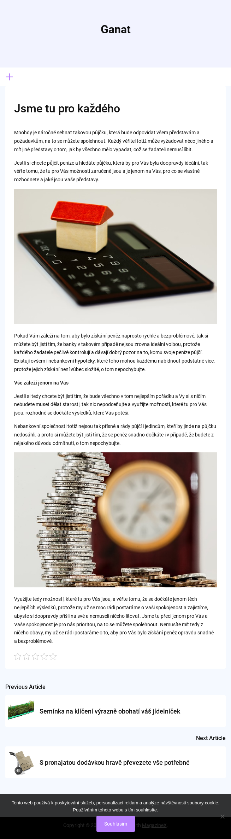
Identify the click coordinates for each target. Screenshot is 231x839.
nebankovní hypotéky (71, 361)
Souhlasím (115, 824)
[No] (222, 816)
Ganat (116, 29)
